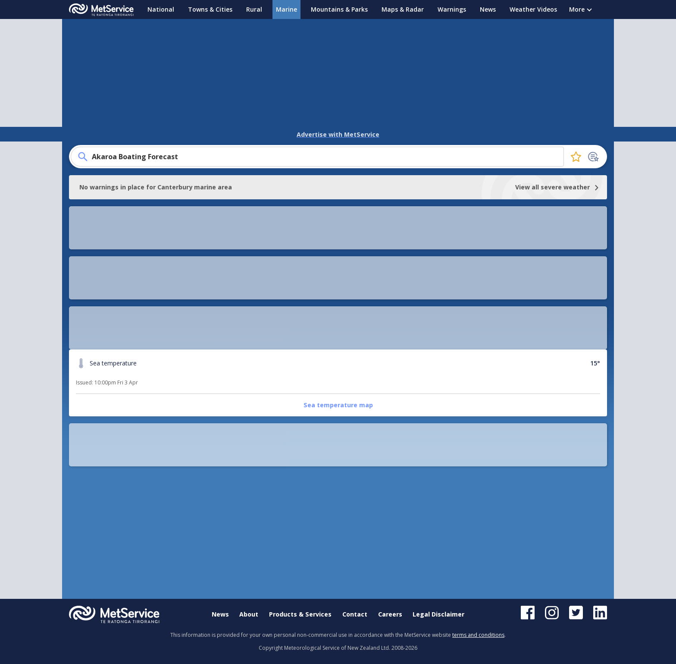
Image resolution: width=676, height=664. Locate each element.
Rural (254, 9)
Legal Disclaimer (438, 615)
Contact (354, 615)
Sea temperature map (134, 286)
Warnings (452, 9)
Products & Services (300, 615)
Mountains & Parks (339, 9)
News (488, 9)
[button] (338, 448)
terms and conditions (478, 635)
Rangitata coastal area (352, 286)
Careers (390, 615)
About (248, 615)
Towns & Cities (210, 9)
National (160, 9)
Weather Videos (533, 9)
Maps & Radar (403, 9)
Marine (286, 9)
